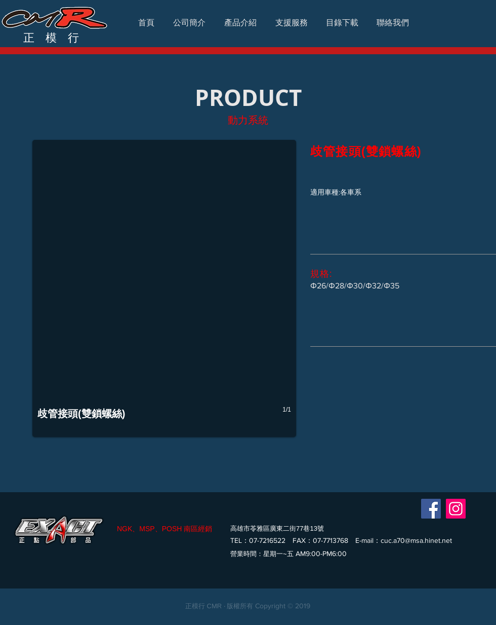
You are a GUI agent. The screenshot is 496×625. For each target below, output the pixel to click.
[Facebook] (431, 509)
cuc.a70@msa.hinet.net (416, 540)
